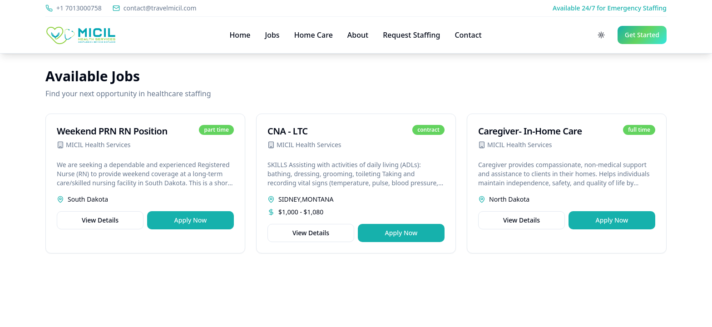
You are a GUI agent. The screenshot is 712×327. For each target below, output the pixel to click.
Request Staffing (411, 35)
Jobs (272, 35)
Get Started (642, 34)
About (357, 35)
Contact (468, 35)
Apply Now (190, 220)
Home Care (313, 35)
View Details (100, 220)
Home (239, 35)
